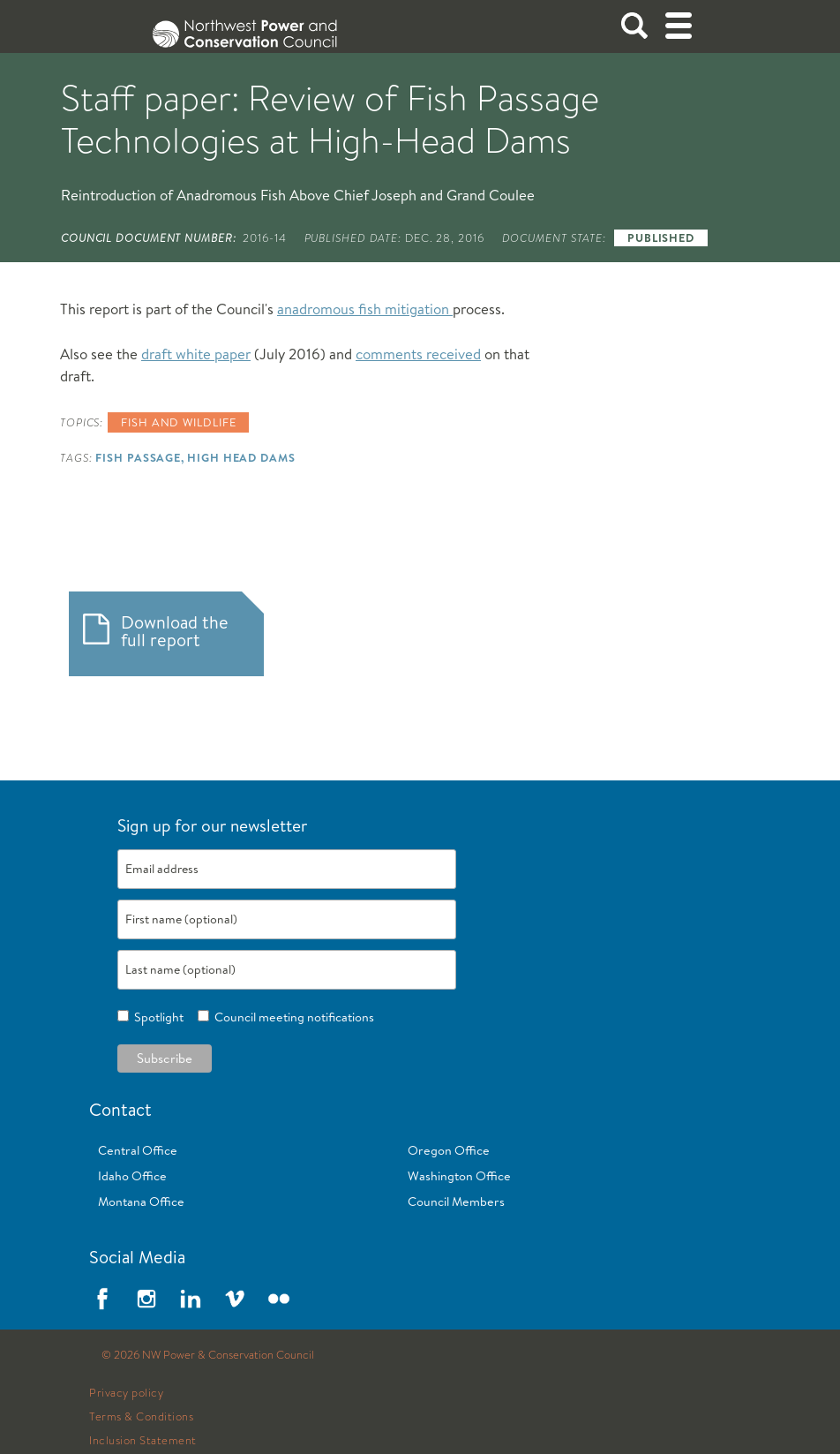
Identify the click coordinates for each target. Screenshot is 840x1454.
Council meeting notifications (291, 1017)
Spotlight (156, 1017)
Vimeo (234, 1298)
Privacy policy (126, 1393)
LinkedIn (190, 1298)
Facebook (102, 1298)
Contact (120, 1109)
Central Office (137, 1150)
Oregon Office (449, 1150)
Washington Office (459, 1176)
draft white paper (196, 353)
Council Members (456, 1201)
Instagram (146, 1298)
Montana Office (141, 1201)
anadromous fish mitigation (365, 308)
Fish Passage (138, 457)
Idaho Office (132, 1176)
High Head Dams (241, 457)
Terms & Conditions (141, 1417)
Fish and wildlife (178, 422)
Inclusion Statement (143, 1441)
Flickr (279, 1298)
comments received (418, 353)
